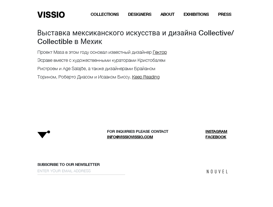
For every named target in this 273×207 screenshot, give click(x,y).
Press (224, 14)
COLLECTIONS (105, 14)
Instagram (216, 131)
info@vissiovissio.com (130, 137)
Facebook (215, 137)
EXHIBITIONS (196, 14)
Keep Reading (146, 76)
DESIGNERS (139, 14)
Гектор (160, 52)
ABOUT (167, 14)
